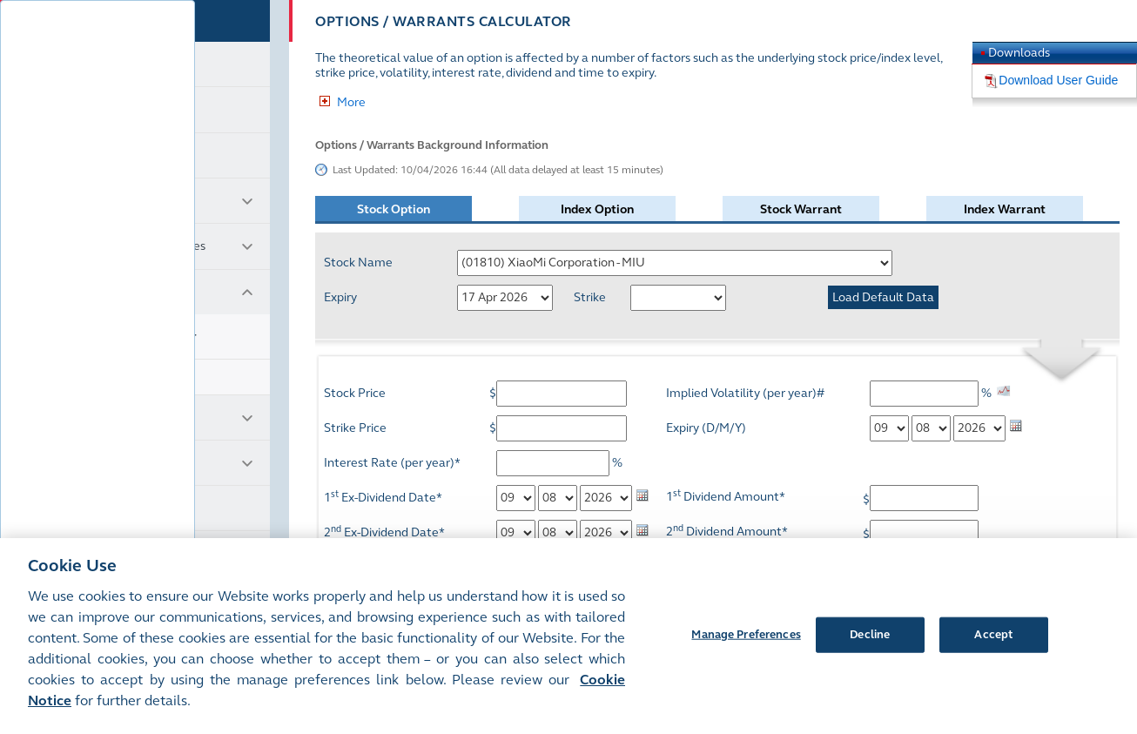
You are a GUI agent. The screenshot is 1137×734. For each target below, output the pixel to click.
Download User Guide (1058, 80)
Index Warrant (1005, 209)
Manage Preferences (745, 634)
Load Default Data (883, 297)
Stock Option (393, 209)
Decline (870, 634)
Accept (993, 634)
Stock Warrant (801, 209)
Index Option (597, 209)
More (351, 102)
